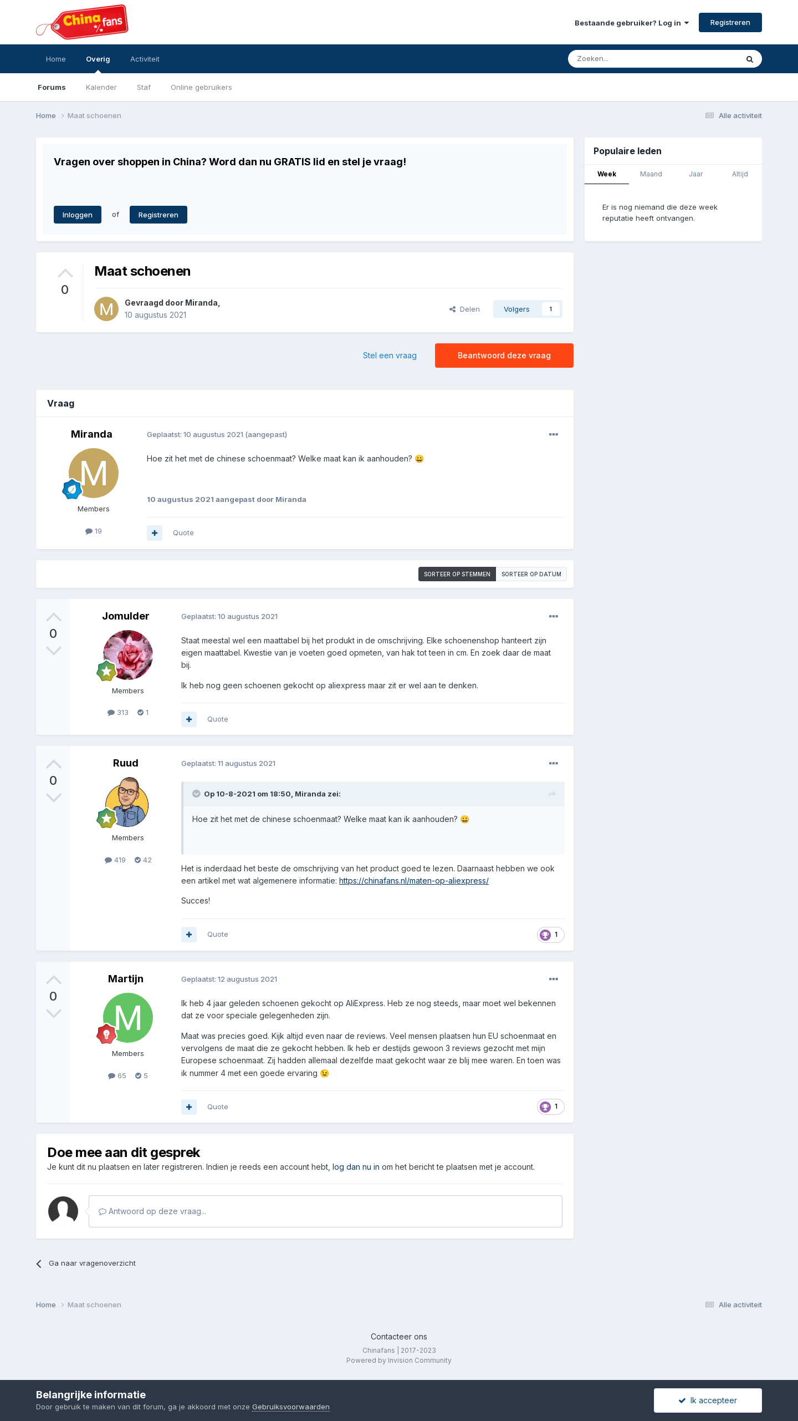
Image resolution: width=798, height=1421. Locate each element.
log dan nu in (356, 1166)
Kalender (101, 87)
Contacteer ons (399, 1336)
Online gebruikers (201, 87)
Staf (144, 87)
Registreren (730, 22)
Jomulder (126, 616)
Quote (183, 532)
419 (115, 859)
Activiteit (145, 58)
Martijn (126, 978)
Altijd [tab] (740, 174)
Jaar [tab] (696, 174)
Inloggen (78, 214)
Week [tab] (606, 174)
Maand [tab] (651, 174)
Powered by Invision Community (399, 1360)
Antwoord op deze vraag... (152, 1211)
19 (93, 530)
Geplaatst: (195, 434)
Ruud (126, 763)
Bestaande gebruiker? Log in (632, 22)
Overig (98, 63)
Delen (464, 308)
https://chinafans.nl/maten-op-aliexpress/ (414, 880)
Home (56, 58)
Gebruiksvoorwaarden (291, 1406)
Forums (52, 87)
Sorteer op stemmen (457, 574)
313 (118, 712)
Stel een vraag (390, 355)
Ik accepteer (707, 1400)
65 (117, 1075)
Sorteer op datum (531, 574)
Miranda (201, 302)
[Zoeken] (628, 59)
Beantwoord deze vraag (504, 355)
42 (143, 859)
